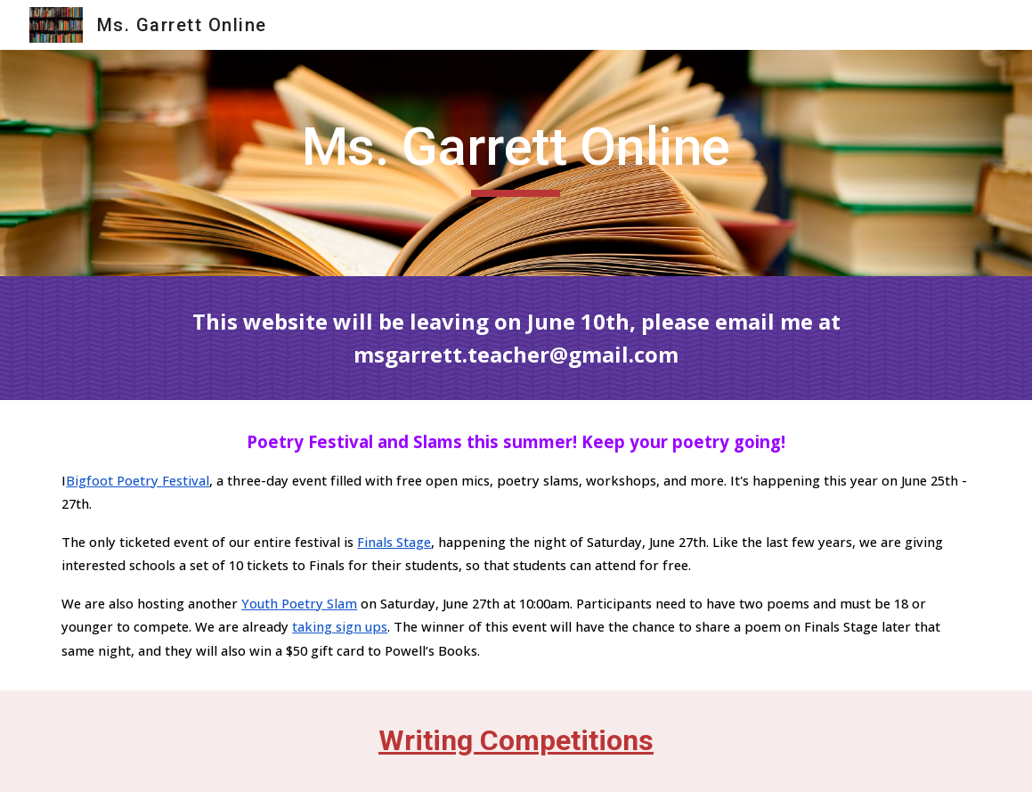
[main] (515, 163)
